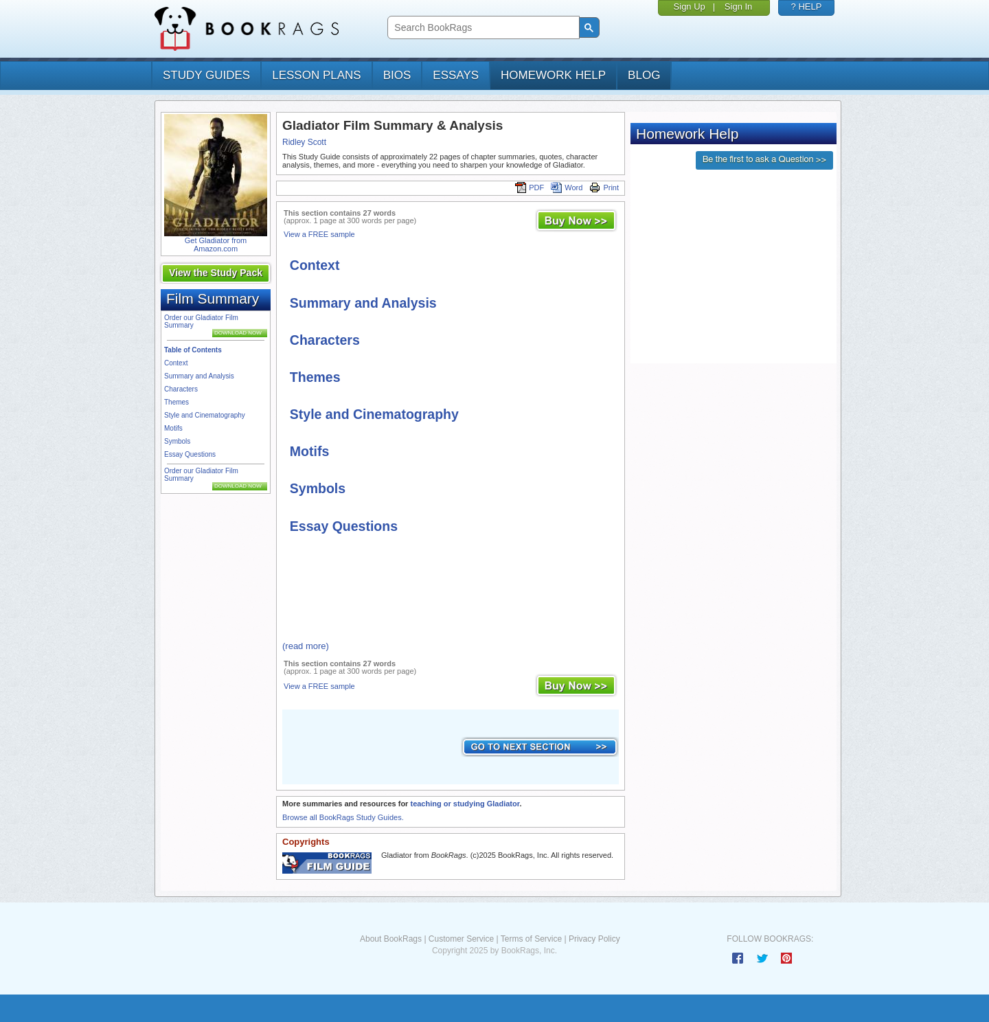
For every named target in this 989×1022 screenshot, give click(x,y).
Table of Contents (193, 350)
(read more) (305, 646)
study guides (206, 75)
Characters (181, 389)
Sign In (738, 6)
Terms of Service (531, 939)
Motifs (173, 428)
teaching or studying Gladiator (464, 803)
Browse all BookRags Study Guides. (343, 817)
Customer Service (461, 939)
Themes (176, 402)
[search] (481, 28)
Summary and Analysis (199, 376)
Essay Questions (190, 454)
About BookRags (391, 939)
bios (397, 75)
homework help (553, 75)
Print (604, 187)
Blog (644, 75)
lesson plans (316, 75)
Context (175, 363)
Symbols (177, 441)
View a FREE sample (319, 234)
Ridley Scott (304, 142)
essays (456, 75)
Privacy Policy (594, 939)
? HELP (806, 6)
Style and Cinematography (204, 415)
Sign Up (689, 6)
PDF (529, 187)
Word (566, 187)
